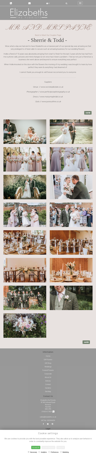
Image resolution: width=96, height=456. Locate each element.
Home (48, 356)
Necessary (32, 452)
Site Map (48, 391)
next (88, 113)
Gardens (48, 388)
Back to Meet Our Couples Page (48, 35)
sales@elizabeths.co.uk (48, 417)
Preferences (53, 452)
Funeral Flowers (48, 370)
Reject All (61, 447)
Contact (48, 384)
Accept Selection (48, 447)
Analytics (43, 452)
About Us (48, 377)
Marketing (64, 452)
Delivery (48, 381)
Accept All (35, 447)
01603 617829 (48, 411)
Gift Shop (48, 363)
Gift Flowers (48, 359)
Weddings (48, 367)
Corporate (48, 374)
